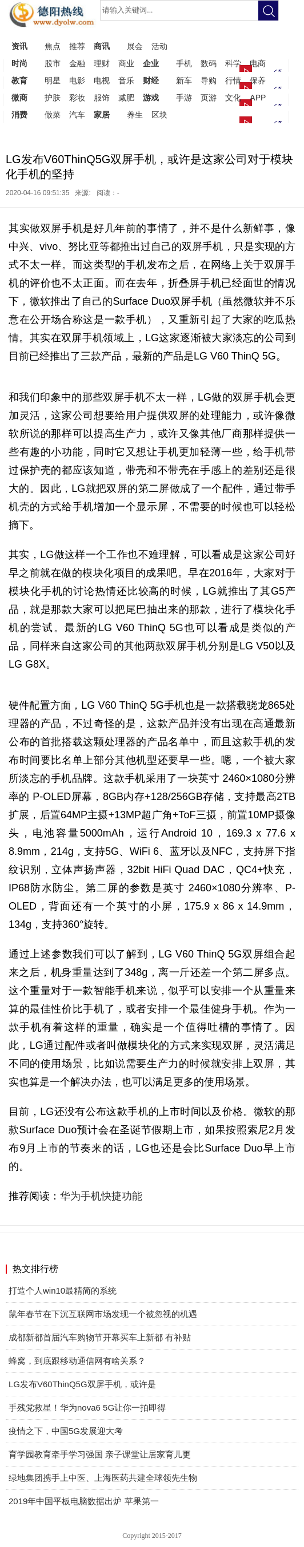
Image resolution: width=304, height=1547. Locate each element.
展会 (135, 46)
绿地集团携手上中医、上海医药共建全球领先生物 (103, 1478)
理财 (102, 63)
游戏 (151, 97)
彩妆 (77, 97)
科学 (233, 63)
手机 (184, 63)
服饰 (102, 97)
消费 (19, 114)
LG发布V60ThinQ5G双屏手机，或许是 (82, 1384)
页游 (209, 97)
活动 (159, 46)
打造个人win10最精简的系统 (63, 1290)
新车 (184, 80)
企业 (151, 63)
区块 (159, 114)
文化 (233, 97)
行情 (233, 80)
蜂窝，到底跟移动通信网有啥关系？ (77, 1361)
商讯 (102, 46)
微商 (19, 97)
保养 (258, 80)
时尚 (19, 63)
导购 (209, 80)
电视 (102, 80)
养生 (135, 114)
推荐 (77, 46)
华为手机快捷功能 (101, 1196)
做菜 (53, 114)
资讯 (19, 46)
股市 (53, 63)
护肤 (53, 97)
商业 (126, 63)
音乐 (126, 80)
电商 (258, 63)
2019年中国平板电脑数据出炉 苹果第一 (84, 1501)
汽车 (77, 114)
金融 (77, 63)
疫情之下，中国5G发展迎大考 (66, 1431)
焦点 (53, 46)
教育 (19, 80)
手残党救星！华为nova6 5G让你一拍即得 (87, 1407)
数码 (209, 63)
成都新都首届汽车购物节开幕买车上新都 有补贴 (100, 1337)
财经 (151, 80)
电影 (77, 80)
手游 (184, 97)
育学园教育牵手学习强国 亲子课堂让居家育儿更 (100, 1454)
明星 (53, 80)
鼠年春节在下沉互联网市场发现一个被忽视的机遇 (103, 1314)
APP (258, 97)
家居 (102, 114)
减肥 (126, 97)
